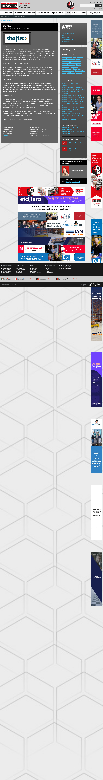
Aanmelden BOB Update (65, 268)
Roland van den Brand (68, 33)
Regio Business (16, 5)
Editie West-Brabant (6, 271)
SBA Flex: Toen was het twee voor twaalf (73, 107)
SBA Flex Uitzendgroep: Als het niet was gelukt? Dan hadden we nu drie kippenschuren (73, 91)
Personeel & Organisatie (73, 59)
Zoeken (99, 5)
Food (83, 71)
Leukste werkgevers (43, 13)
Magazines (18, 13)
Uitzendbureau (66, 57)
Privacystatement (49, 272)
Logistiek (77, 69)
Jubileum (64, 65)
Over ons (75, 13)
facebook (90, 284)
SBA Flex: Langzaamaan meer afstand (73, 97)
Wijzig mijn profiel (90, 2)
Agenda (54, 13)
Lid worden (33, 269)
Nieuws (61, 13)
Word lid (83, 13)
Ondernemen (69, 75)
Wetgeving (73, 57)
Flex (74, 69)
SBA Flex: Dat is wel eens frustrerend (72, 99)
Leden (68, 13)
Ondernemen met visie (68, 71)
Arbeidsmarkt (65, 61)
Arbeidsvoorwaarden (75, 63)
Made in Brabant (29, 13)
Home (2, 13)
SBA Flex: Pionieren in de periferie (71, 95)
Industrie (64, 73)
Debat (63, 75)
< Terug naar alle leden (7, 20)
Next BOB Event (20, 268)
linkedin (98, 284)
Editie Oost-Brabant (6, 269)
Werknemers (74, 67)
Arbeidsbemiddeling (75, 61)
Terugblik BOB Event (21, 269)
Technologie (79, 73)
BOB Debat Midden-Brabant (76, 143)
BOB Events (9, 13)
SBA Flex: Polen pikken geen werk (71, 113)
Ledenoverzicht (34, 268)
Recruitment (78, 71)
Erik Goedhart (65, 37)
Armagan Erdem (66, 41)
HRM (68, 73)
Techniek (72, 73)
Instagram (94, 284)
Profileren (99, 2)
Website (6, 135)
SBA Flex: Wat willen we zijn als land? (72, 87)
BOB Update (33, 271)
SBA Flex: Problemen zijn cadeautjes (72, 101)
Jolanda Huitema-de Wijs (69, 39)
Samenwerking (71, 65)
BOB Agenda (19, 271)
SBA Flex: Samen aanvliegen (70, 119)
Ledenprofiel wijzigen (35, 272)
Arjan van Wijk (66, 35)
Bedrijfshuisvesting (67, 69)
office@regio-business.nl (73, 182)
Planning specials (5, 272)
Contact (47, 269)
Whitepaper (19, 272)
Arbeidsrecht (65, 63)
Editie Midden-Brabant (6, 268)
